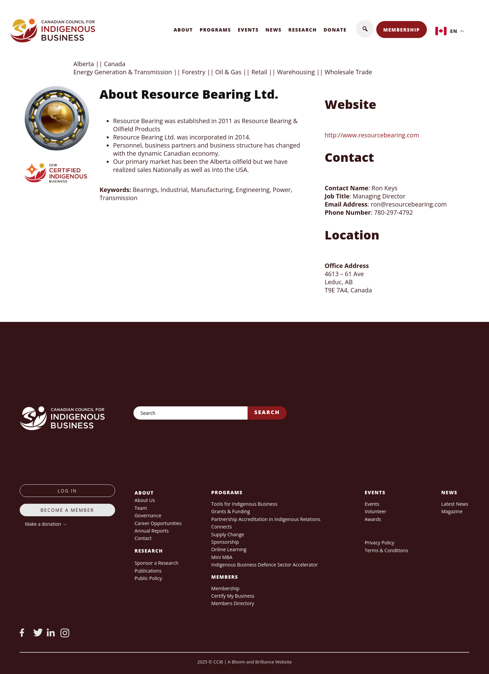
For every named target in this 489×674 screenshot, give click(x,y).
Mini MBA (221, 557)
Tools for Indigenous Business (244, 504)
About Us (144, 500)
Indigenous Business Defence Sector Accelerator (264, 564)
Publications (147, 570)
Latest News (454, 504)
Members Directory (232, 603)
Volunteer (375, 511)
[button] (365, 29)
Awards (373, 519)
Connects (221, 526)
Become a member (67, 510)
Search (267, 412)
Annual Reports (151, 530)
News (274, 29)
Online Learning (229, 549)
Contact (142, 538)
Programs (215, 29)
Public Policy (148, 578)
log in (67, 490)
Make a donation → (46, 524)
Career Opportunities (157, 523)
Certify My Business (232, 596)
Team (140, 508)
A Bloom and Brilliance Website (260, 662)
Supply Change (227, 534)
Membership (401, 29)
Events (248, 29)
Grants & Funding (230, 511)
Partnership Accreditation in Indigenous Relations (266, 519)
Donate (335, 29)
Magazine (451, 511)
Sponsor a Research (156, 563)
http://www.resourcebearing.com (372, 135)
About (183, 29)
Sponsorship (225, 542)
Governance (147, 515)
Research (302, 29)
